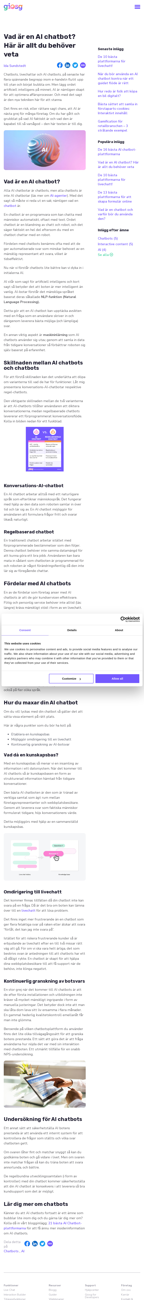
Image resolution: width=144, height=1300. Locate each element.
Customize (71, 678)
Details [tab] (72, 630)
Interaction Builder (15, 1294)
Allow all (117, 678)
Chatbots (11, 1251)
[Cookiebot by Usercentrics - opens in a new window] (123, 619)
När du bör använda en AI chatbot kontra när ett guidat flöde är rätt (118, 78)
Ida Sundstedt (15, 66)
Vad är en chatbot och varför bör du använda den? (115, 214)
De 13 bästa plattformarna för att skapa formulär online (115, 197)
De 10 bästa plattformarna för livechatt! (111, 61)
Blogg (52, 1290)
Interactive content (115, 244)
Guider (53, 1294)
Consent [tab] (25, 630)
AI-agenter (58, 195)
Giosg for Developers (92, 1296)
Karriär (125, 1294)
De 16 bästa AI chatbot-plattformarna (117, 151)
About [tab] (119, 630)
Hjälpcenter (92, 1290)
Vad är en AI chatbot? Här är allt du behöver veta (118, 164)
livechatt (29, 910)
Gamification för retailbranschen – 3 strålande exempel (113, 126)
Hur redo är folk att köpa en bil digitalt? (117, 93)
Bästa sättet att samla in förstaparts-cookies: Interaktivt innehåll (117, 108)
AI (22, 1251)
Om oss (126, 1290)
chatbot (10, 205)
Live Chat (9, 1290)
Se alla (103, 255)
